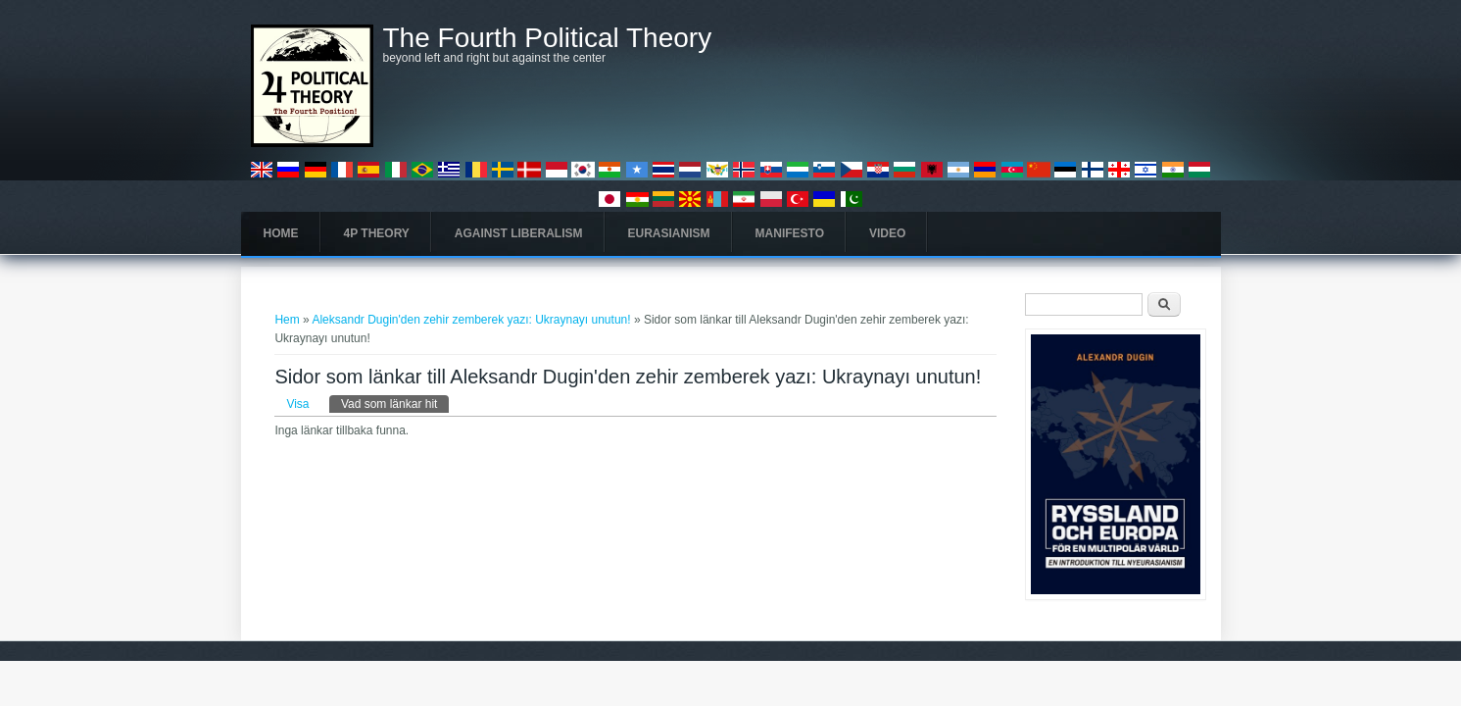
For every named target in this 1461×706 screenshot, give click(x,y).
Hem (286, 320)
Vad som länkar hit (395, 403)
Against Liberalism (519, 233)
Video (887, 233)
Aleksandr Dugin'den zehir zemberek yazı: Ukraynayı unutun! (471, 320)
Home (281, 233)
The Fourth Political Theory (547, 38)
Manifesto (789, 233)
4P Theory (377, 233)
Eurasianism (669, 233)
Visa (297, 404)
